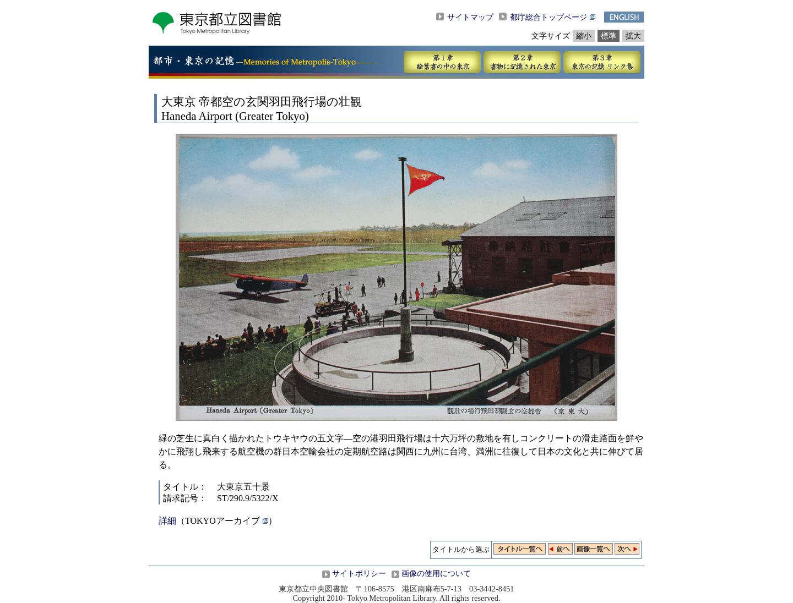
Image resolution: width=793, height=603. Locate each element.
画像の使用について (436, 573)
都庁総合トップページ (548, 17)
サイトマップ (470, 17)
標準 (608, 35)
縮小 (583, 35)
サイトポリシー (359, 573)
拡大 (633, 35)
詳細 (167, 520)
